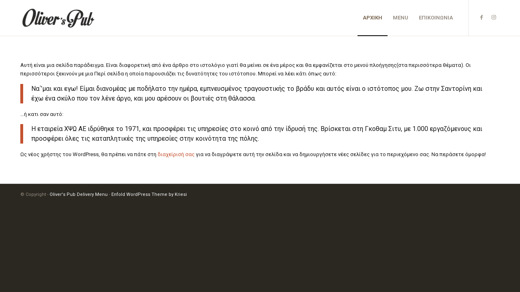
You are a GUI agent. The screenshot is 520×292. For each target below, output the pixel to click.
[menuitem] (373, 18)
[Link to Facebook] (481, 17)
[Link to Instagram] (494, 17)
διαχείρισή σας (176, 154)
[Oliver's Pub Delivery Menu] (59, 18)
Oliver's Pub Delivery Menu (79, 194)
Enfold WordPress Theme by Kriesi (149, 194)
